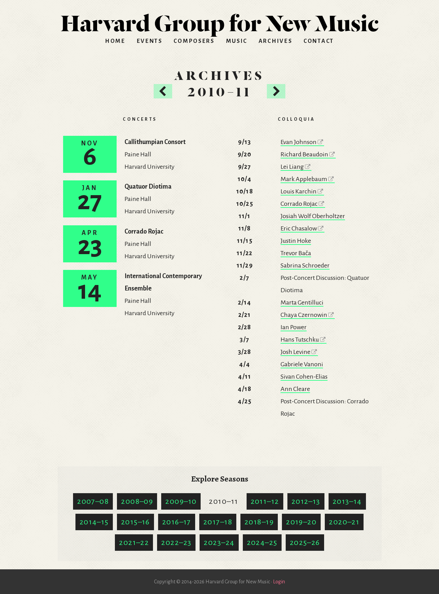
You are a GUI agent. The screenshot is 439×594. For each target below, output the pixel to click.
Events (150, 41)
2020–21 (344, 522)
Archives (276, 41)
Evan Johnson (302, 142)
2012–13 (306, 501)
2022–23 (176, 542)
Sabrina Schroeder (305, 265)
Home (115, 41)
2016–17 (176, 522)
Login (279, 581)
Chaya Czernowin (308, 314)
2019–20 (301, 522)
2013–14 (347, 501)
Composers (194, 41)
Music (237, 41)
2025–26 (305, 542)
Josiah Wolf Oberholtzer (313, 216)
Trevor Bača (296, 253)
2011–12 (265, 501)
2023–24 (219, 542)
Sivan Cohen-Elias (304, 376)
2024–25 (262, 542)
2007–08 (93, 501)
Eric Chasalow (302, 228)
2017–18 (217, 522)
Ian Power (294, 327)
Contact (319, 41)
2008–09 (137, 501)
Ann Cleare (295, 388)
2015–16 (135, 522)
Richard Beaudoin (308, 154)
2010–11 (223, 501)
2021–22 (134, 542)
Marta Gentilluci (302, 302)
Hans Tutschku (304, 339)
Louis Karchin (302, 191)
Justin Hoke (296, 240)
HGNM (219, 20)
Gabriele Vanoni (302, 364)
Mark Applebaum (308, 179)
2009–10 (181, 501)
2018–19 (259, 522)
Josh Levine (299, 351)
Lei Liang (296, 166)
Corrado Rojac (303, 203)
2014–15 (94, 522)
